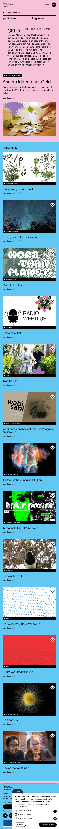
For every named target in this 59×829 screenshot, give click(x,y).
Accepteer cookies (48, 825)
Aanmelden (10, 807)
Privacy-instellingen (18, 792)
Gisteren (10, 18)
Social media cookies (25, 818)
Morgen (37, 18)
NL (44, 4)
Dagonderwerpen (11, 12)
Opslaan (20, 825)
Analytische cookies (24, 814)
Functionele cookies (24, 811)
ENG (47, 4)
